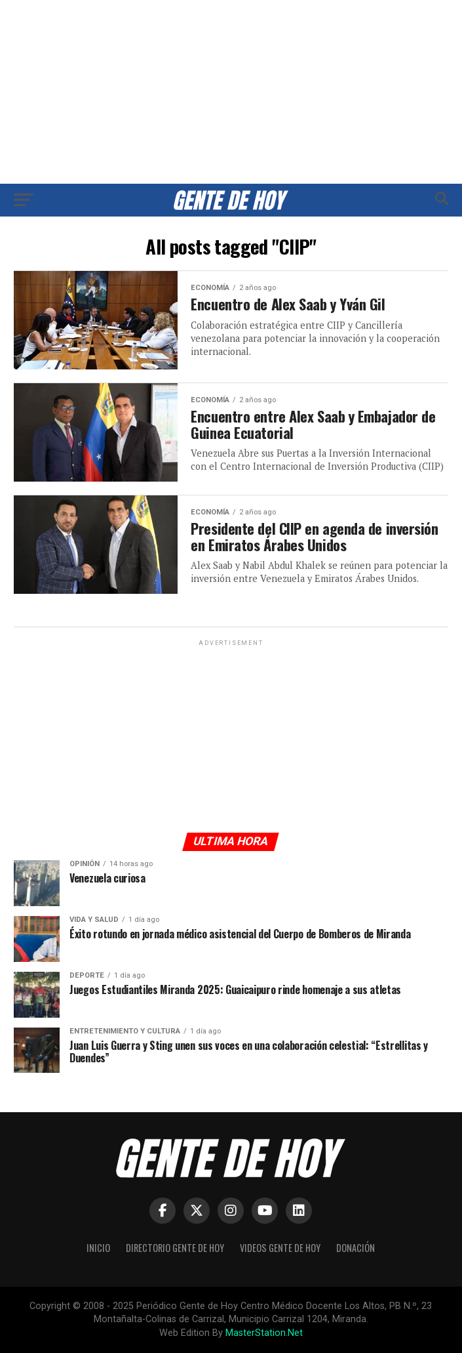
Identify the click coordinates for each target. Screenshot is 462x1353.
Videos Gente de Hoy (280, 1248)
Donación (355, 1248)
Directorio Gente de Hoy (175, 1248)
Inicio (98, 1248)
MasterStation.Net (264, 1333)
